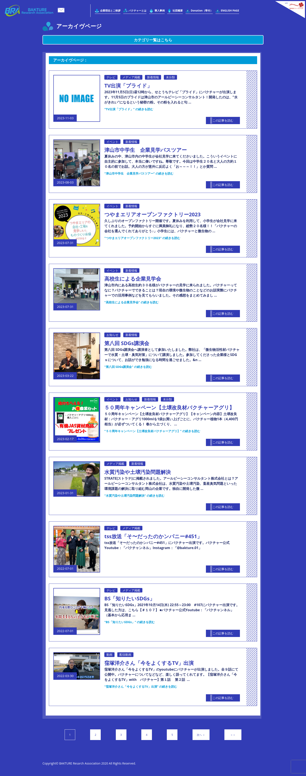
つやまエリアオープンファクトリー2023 (152, 214)
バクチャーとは (137, 10)
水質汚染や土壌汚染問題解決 (137, 471)
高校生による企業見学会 (132, 278)
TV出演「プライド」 (128, 85)
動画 (109, 655)
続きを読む (128, 109)
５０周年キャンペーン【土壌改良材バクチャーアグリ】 (169, 407)
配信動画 (125, 655)
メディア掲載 (131, 77)
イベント (112, 142)
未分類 (170, 77)
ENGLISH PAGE (230, 10)
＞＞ (232, 735)
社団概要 (178, 10)
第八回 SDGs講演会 (126, 343)
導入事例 (159, 10)
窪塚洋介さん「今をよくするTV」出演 (149, 662)
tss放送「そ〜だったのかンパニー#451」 (153, 536)
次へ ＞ (201, 735)
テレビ (110, 77)
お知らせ (112, 335)
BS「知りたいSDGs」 (129, 598)
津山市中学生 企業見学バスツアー (145, 149)
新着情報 (153, 77)
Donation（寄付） (202, 10)
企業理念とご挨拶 (110, 10)
